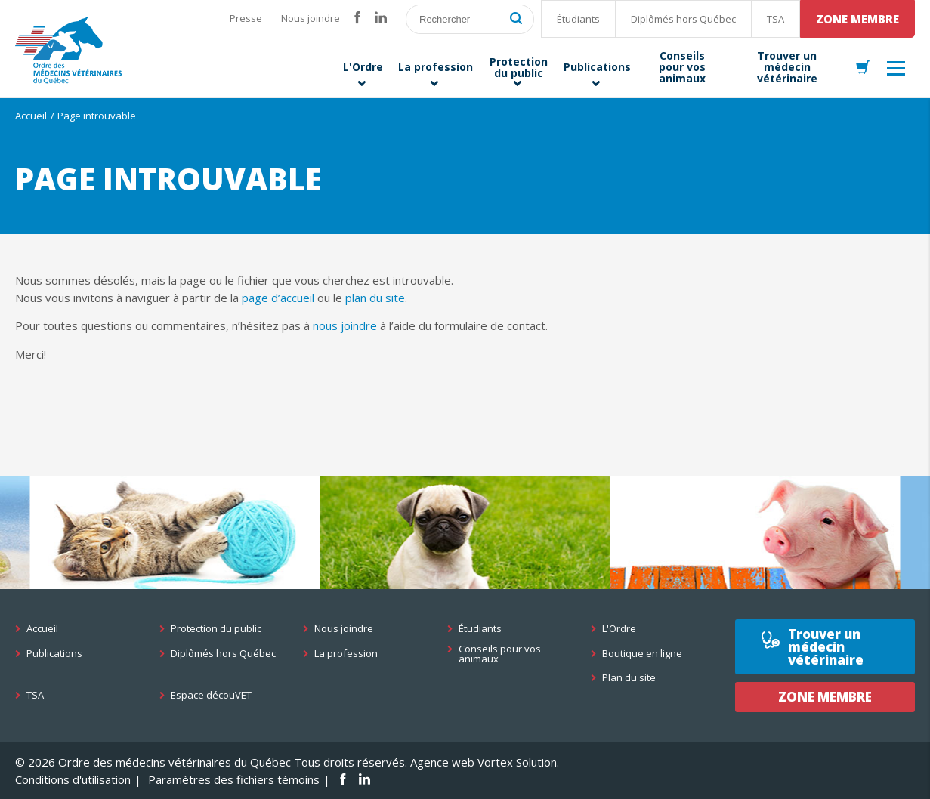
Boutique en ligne (642, 654)
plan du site (375, 297)
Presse (246, 18)
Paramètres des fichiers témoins (234, 779)
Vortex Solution (517, 762)
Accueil (31, 115)
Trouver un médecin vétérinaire (826, 646)
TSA (775, 19)
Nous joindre (310, 18)
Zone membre (857, 18)
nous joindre (345, 325)
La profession (346, 654)
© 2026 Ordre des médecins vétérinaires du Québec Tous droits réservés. (211, 762)
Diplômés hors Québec (683, 19)
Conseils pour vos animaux (500, 654)
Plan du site (629, 678)
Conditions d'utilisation (73, 779)
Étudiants (578, 19)
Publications (54, 654)
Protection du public (216, 629)
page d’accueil (278, 297)
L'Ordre (619, 629)
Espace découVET (211, 695)
